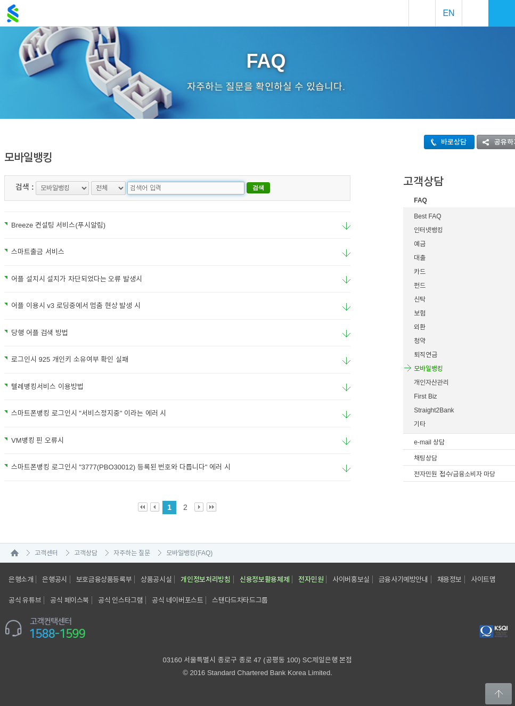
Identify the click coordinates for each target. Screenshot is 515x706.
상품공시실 (156, 579)
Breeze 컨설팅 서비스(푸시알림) (54, 225)
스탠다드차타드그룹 (239, 600)
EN (448, 13)
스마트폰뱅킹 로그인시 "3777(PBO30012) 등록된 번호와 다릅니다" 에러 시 (117, 467)
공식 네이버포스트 (177, 600)
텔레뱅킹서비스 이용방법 (44, 387)
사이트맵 (483, 579)
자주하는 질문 (131, 553)
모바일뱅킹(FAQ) (189, 553)
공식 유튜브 (25, 600)
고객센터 (46, 553)
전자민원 (310, 579)
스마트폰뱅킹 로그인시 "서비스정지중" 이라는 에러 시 (85, 413)
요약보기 (346, 226)
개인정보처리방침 (206, 579)
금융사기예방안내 (403, 579)
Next (199, 507)
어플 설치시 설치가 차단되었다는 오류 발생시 (73, 279)
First (143, 507)
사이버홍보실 (351, 579)
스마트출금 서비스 (34, 252)
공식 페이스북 (69, 600)
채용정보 (449, 579)
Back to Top (498, 693)
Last (212, 507)
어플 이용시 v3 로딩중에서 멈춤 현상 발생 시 (72, 306)
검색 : (24, 187)
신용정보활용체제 (265, 579)
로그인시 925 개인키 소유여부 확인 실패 (66, 359)
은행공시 (54, 579)
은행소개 (21, 579)
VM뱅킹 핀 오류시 (34, 440)
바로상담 (445, 142)
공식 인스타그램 (120, 600)
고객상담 (85, 553)
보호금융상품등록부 (104, 579)
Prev (155, 507)
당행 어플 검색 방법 (36, 333)
